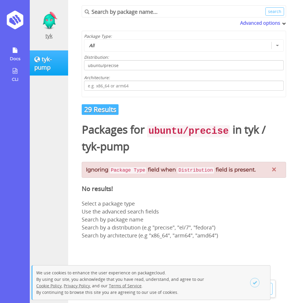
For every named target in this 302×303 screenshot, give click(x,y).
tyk (48, 35)
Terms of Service (125, 286)
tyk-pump (105, 146)
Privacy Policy (77, 286)
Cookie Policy (49, 286)
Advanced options (260, 23)
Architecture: (97, 77)
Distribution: (96, 57)
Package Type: (98, 36)
